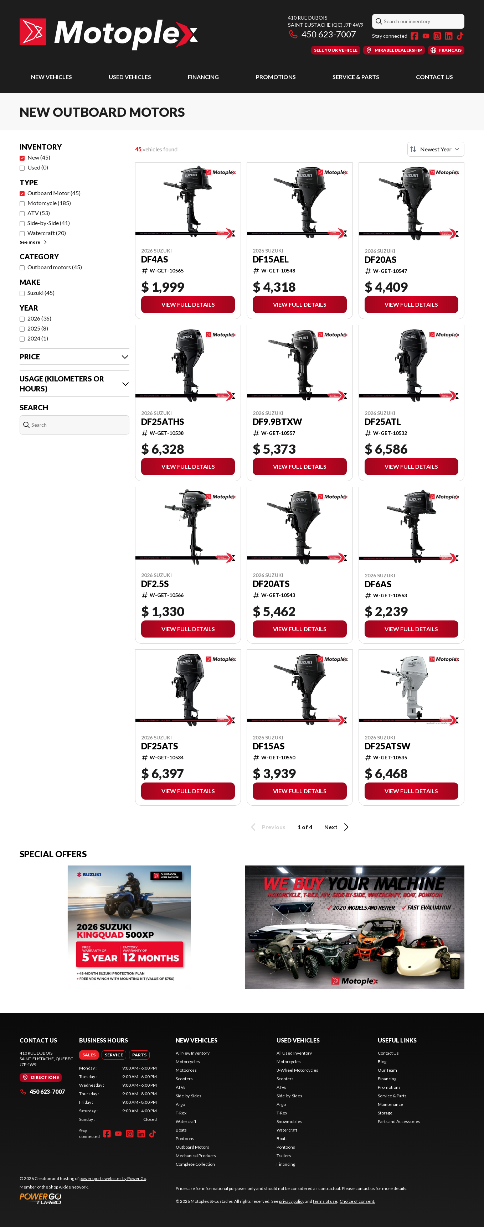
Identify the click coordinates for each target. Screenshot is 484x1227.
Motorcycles (188, 1061)
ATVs (180, 1087)
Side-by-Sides (188, 1095)
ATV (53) (38, 212)
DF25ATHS (162, 422)
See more (34, 242)
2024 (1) (37, 338)
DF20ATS (271, 584)
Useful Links (397, 1040)
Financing (203, 76)
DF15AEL (271, 259)
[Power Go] (83, 1198)
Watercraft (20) (46, 232)
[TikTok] (460, 36)
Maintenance (390, 1104)
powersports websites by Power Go (112, 1178)
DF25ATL (383, 422)
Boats (181, 1130)
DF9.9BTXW (277, 422)
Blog (382, 1061)
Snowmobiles (289, 1121)
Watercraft (186, 1121)
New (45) (38, 157)
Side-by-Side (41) (48, 222)
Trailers (284, 1155)
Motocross (186, 1070)
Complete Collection (195, 1164)
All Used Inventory (294, 1053)
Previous (266, 827)
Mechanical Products (196, 1155)
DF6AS (378, 584)
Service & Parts (356, 76)
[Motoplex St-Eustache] (109, 34)
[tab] (89, 1055)
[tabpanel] (118, 1093)
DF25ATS (159, 746)
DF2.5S (155, 584)
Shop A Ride (60, 1187)
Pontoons (185, 1138)
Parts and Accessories (399, 1121)
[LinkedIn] (448, 36)
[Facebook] (414, 36)
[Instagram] (437, 36)
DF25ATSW (388, 746)
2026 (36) (39, 318)
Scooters (184, 1078)
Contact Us (434, 76)
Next (337, 827)
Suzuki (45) (41, 292)
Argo (180, 1104)
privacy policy (291, 1201)
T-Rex (181, 1113)
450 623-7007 (322, 34)
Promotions (276, 76)
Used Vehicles (130, 76)
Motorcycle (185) (49, 202)
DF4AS (154, 259)
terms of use (325, 1201)
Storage (385, 1113)
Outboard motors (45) (54, 267)
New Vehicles (51, 76)
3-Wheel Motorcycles (297, 1070)
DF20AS (380, 260)
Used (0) (37, 167)
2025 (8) (37, 328)
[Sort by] (435, 149)
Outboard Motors (192, 1147)
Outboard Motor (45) (54, 192)
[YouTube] (426, 36)
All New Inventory (193, 1053)
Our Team (387, 1070)
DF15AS (268, 746)
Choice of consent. (357, 1201)
